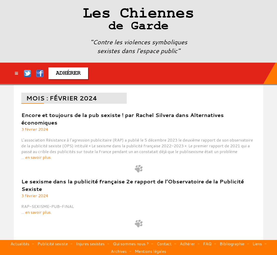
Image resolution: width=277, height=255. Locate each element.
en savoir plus (38, 157)
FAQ (207, 243)
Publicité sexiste (53, 243)
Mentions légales (150, 251)
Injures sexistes (90, 243)
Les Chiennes (138, 20)
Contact (164, 243)
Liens (257, 243)
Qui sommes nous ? (131, 243)
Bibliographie (232, 243)
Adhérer (187, 243)
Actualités (20, 243)
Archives (119, 251)
